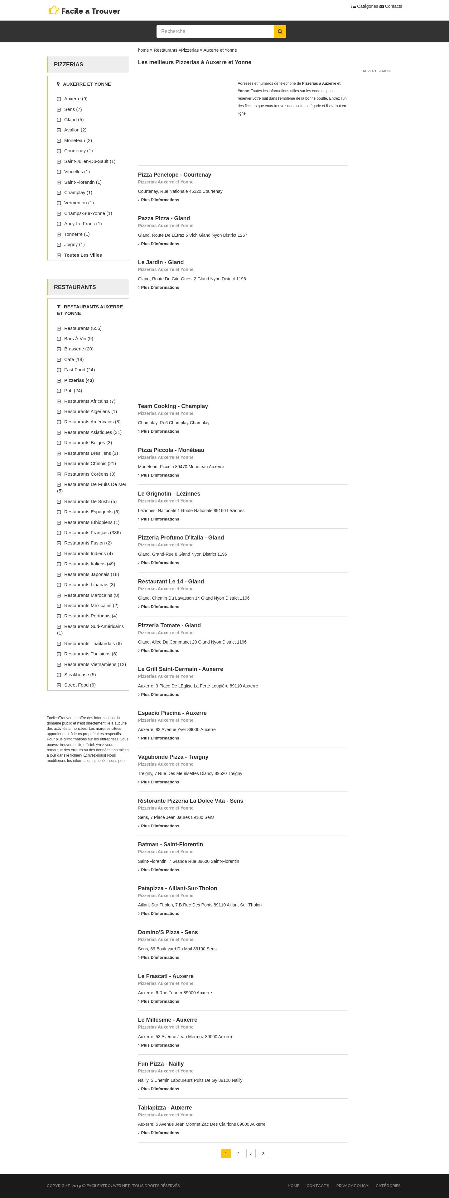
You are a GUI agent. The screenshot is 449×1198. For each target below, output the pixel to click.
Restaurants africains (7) (89, 401)
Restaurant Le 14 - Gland (171, 581)
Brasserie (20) (79, 348)
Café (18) (74, 359)
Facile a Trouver (90, 11)
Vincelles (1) (77, 171)
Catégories (364, 6)
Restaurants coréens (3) (89, 474)
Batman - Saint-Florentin (170, 844)
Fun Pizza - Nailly (161, 1064)
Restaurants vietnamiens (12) (95, 664)
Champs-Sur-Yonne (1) (88, 213)
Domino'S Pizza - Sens (168, 932)
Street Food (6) (80, 684)
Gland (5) (74, 119)
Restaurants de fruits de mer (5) (91, 487)
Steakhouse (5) (80, 674)
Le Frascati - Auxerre (166, 976)
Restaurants (165, 50)
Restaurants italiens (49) (89, 563)
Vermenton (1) (79, 202)
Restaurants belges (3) (88, 442)
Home (293, 1185)
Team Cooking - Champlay (173, 406)
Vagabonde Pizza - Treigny (173, 757)
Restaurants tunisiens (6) (91, 653)
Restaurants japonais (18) (91, 574)
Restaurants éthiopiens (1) (92, 522)
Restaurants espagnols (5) (92, 511)
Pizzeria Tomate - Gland (169, 625)
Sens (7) (73, 109)
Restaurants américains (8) (92, 421)
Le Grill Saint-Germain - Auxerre (180, 669)
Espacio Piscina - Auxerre (172, 713)
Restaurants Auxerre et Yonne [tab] (90, 310)
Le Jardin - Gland (161, 262)
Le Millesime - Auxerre (167, 1020)
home (143, 50)
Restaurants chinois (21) (90, 463)
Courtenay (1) (78, 150)
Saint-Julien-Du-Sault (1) (89, 161)
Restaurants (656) (83, 328)
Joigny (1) (74, 244)
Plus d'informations (158, 199)
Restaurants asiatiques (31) (93, 432)
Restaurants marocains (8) (91, 595)
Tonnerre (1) (77, 234)
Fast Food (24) (79, 369)
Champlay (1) (78, 192)
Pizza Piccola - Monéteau (171, 450)
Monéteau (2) (78, 140)
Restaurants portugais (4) (91, 615)
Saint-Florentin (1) (83, 182)
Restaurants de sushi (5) (90, 501)
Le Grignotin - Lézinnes (169, 494)
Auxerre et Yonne (220, 50)
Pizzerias (190, 50)
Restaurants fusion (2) (88, 542)
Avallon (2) (75, 129)
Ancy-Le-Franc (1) (83, 223)
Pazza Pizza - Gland (164, 218)
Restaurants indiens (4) (88, 553)
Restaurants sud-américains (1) (90, 629)
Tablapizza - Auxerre (165, 1108)
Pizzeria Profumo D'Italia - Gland (181, 538)
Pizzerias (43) (79, 380)
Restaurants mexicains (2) (91, 605)
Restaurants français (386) (92, 532)
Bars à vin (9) (78, 338)
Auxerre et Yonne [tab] (84, 84)
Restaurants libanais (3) (89, 584)
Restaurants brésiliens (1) (91, 453)
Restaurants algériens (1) (90, 411)
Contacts (390, 6)
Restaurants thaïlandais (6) (93, 643)
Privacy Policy (352, 1185)
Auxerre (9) (76, 98)
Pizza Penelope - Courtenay (174, 175)
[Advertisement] (185, 119)
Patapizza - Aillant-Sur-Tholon (177, 888)
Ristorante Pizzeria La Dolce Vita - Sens (191, 801)
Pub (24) (73, 390)
